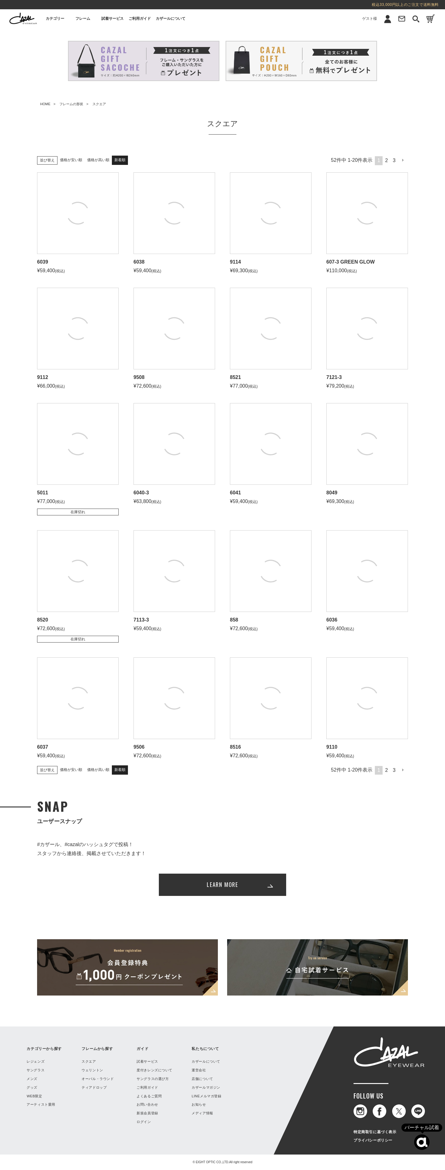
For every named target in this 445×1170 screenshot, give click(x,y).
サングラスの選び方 (153, 1079)
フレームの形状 (71, 104)
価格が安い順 (71, 160)
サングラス (35, 1070)
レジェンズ (35, 1061)
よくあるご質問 (149, 1096)
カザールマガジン (206, 1087)
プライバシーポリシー (373, 1140)
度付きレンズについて (154, 1070)
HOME (45, 104)
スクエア (89, 1061)
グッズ (32, 1087)
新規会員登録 (147, 1113)
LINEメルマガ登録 (206, 1096)
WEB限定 (34, 1096)
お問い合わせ (147, 1104)
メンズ (32, 1079)
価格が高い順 (98, 160)
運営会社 (199, 1070)
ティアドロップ (94, 1087)
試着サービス (112, 18)
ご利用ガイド (140, 18)
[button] (403, 160)
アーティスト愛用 (41, 1104)
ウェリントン (92, 1070)
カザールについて (170, 18)
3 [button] (394, 160)
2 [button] (386, 160)
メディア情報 (202, 1113)
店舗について (202, 1079)
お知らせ (199, 1104)
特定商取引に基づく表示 (375, 1132)
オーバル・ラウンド (98, 1079)
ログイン (144, 1122)
